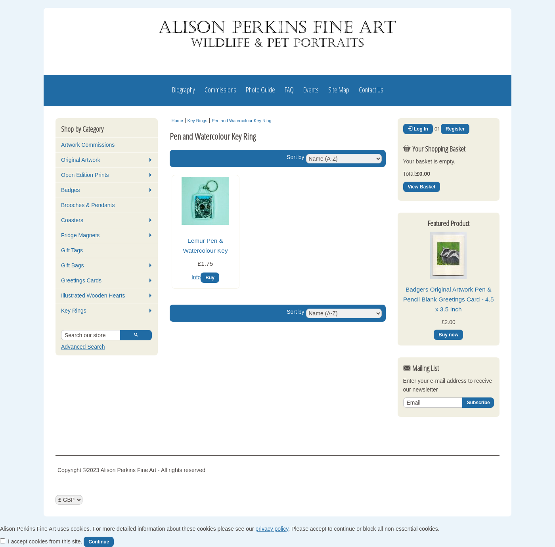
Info (196, 277)
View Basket (422, 187)
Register (455, 129)
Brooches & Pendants (88, 205)
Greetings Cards (81, 280)
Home (177, 120)
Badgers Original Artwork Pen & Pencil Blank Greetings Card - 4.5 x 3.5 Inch (448, 299)
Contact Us (371, 89)
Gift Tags (72, 250)
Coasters (72, 220)
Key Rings (73, 310)
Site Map (338, 89)
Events (311, 89)
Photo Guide (260, 89)
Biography (183, 89)
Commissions (220, 89)
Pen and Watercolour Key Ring (242, 120)
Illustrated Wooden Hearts (93, 295)
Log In (418, 129)
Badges (70, 190)
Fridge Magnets (80, 235)
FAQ (289, 89)
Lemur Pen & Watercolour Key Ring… (205, 250)
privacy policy (271, 529)
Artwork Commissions (88, 145)
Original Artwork (80, 160)
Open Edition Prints (85, 175)
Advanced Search (83, 347)
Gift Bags (72, 265)
